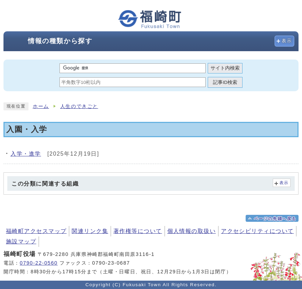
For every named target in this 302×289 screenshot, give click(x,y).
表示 (286, 41)
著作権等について (137, 231)
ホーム (41, 106)
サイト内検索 (225, 68)
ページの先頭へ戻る (275, 218)
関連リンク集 (90, 231)
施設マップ (21, 241)
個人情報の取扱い (191, 231)
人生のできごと (79, 106)
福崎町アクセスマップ (36, 231)
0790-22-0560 (39, 263)
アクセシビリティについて (257, 231)
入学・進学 (25, 154)
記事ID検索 (225, 82)
